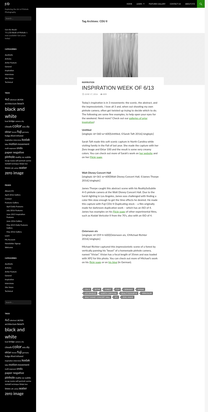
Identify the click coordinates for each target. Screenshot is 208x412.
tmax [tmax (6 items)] (22, 163)
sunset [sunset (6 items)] (8, 163)
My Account (10, 239)
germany (128, 289)
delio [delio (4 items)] (24, 127)
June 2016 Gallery (14, 221)
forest (108, 289)
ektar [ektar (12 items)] (8, 131)
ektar (97, 289)
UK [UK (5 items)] (12, 168)
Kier (105, 94)
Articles (8, 59)
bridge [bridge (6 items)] (12, 121)
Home (129, 4)
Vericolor (147, 293)
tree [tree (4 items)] (26, 164)
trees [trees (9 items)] (7, 167)
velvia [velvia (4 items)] (16, 168)
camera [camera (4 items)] (18, 121)
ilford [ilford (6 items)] (13, 135)
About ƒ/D (190, 4)
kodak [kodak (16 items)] (26, 139)
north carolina (109, 293)
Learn (139, 4)
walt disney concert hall (97, 297)
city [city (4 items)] (22, 121)
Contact (8, 198)
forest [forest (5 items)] (14, 132)
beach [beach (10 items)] (20, 103)
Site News (9, 78)
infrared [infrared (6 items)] (19, 135)
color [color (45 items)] (17, 125)
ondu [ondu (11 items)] (20, 148)
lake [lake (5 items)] (6, 144)
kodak (141, 289)
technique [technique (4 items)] (15, 164)
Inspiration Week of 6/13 (118, 88)
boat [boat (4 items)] (6, 121)
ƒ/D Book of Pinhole (17, 32)
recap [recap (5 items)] (7, 160)
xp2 (116, 297)
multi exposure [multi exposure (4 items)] (10, 148)
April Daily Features (14, 206)
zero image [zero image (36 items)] (14, 172)
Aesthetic (9, 55)
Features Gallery (157, 4)
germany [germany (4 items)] (25, 132)
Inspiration (88, 82)
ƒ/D (7, 4)
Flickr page (96, 157)
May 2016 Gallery (14, 232)
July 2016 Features (14, 210)
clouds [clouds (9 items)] (8, 126)
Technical (9, 82)
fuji (118, 289)
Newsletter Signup (12, 243)
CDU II (87, 289)
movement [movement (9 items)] (23, 144)
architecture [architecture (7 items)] (11, 103)
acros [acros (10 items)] (20, 99)
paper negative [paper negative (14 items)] (14, 152)
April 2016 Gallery (12, 195)
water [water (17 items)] (23, 167)
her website (146, 153)
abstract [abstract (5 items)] (13, 99)
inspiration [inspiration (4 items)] (9, 140)
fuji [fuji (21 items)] (19, 131)
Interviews (9, 74)
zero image (127, 297)
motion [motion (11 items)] (13, 144)
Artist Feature (11, 62)
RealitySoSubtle (129, 293)
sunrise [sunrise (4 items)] (28, 161)
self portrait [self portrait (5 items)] (20, 160)
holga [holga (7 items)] (7, 135)
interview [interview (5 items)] (17, 140)
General (8, 66)
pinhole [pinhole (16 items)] (10, 157)
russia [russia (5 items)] (12, 160)
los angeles (90, 293)
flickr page (95, 262)
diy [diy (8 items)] (27, 126)
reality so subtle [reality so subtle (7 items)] (23, 157)
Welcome (9, 247)
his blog (112, 262)
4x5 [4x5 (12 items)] (7, 99)
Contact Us (175, 4)
